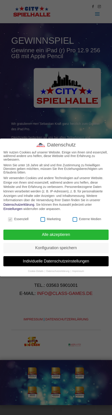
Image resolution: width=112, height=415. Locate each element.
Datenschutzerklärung (18, 204)
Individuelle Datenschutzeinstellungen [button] (56, 261)
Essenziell (18, 219)
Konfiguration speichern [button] (56, 248)
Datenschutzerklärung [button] (58, 271)
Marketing (51, 219)
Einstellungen (12, 209)
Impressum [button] (78, 271)
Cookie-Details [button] (36, 271)
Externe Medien (87, 219)
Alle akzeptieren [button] (56, 234)
